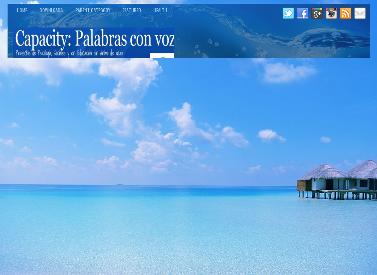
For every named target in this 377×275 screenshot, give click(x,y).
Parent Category (92, 10)
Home (22, 10)
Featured (132, 10)
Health (160, 10)
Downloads (51, 10)
